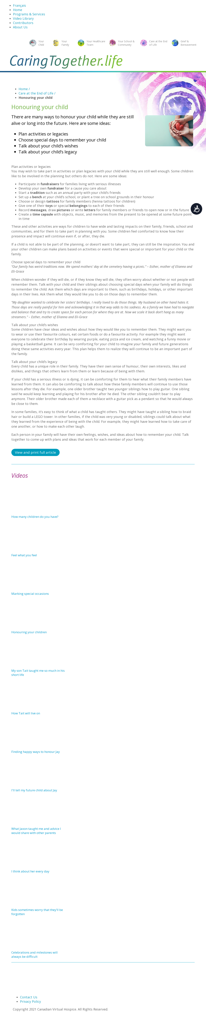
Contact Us (28, 997)
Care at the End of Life (37, 93)
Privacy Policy (30, 1001)
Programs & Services (29, 14)
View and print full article (35, 452)
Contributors (23, 23)
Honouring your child (35, 97)
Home (17, 10)
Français (19, 5)
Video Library (23, 18)
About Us (20, 27)
